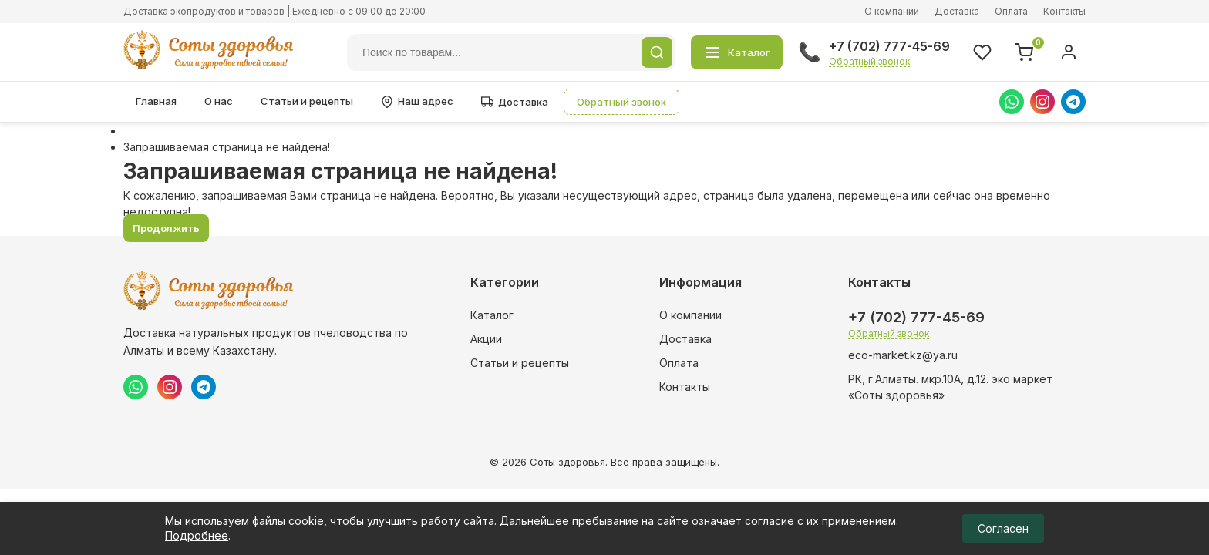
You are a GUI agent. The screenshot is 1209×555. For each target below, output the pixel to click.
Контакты (1064, 11)
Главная (156, 101)
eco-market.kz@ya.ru (903, 355)
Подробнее (196, 536)
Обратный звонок (869, 61)
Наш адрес (417, 101)
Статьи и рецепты (307, 101)
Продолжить (166, 228)
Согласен (1003, 528)
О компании (891, 11)
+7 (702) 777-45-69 (889, 46)
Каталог (492, 314)
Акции (486, 338)
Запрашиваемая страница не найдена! (226, 146)
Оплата (1011, 11)
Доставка (957, 11)
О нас (218, 101)
